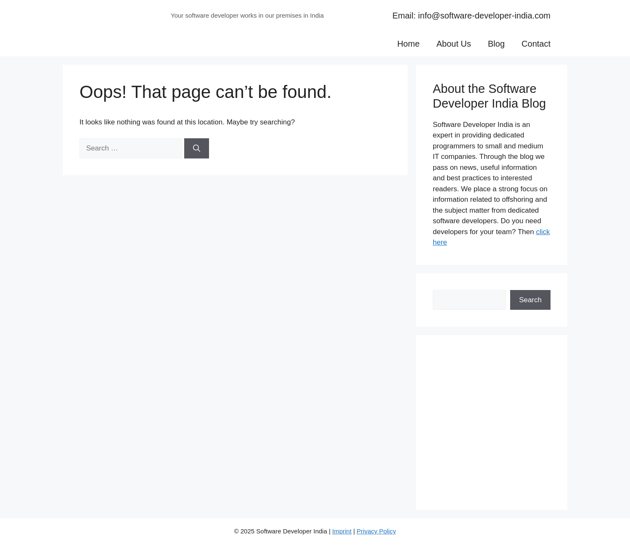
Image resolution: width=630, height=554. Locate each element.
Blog (496, 43)
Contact (536, 43)
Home (408, 43)
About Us (454, 43)
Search (530, 300)
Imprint (342, 531)
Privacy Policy (376, 531)
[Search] (196, 148)
